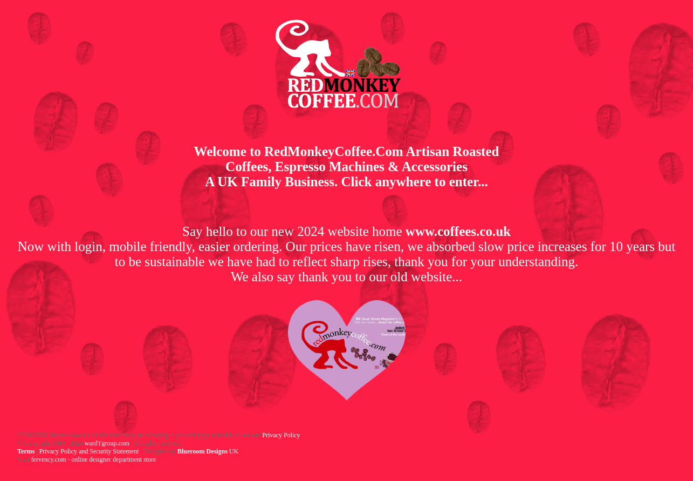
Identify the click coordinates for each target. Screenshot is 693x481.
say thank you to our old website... (369, 276)
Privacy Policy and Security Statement (89, 451)
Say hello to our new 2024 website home (346, 231)
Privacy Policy (281, 435)
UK (207, 451)
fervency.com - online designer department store (93, 459)
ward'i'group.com (106, 443)
